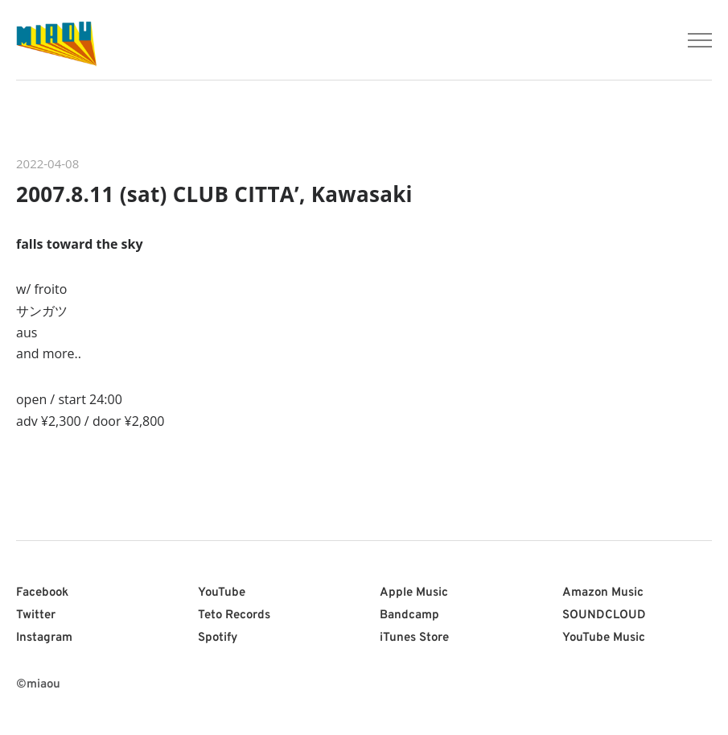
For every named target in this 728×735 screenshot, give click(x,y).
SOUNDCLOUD (604, 615)
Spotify (217, 638)
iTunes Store (414, 638)
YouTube (221, 593)
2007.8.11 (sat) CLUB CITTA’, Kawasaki (214, 194)
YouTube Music (603, 638)
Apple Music (414, 593)
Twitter (36, 615)
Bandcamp (409, 615)
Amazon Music (603, 593)
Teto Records (234, 615)
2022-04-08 (47, 163)
